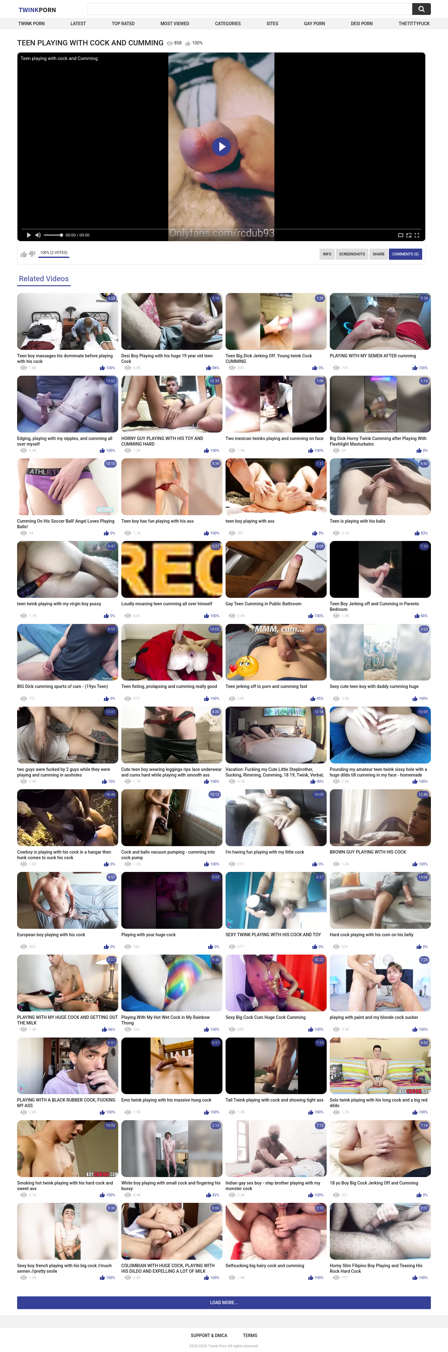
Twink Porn (31, 23)
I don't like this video (32, 254)
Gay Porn (314, 23)
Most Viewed (175, 23)
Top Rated (123, 23)
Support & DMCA (209, 1335)
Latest (78, 23)
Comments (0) (405, 254)
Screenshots (352, 254)
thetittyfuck (414, 23)
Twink (37, 9)
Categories (227, 23)
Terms (250, 1335)
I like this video (24, 254)
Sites (272, 23)
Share (379, 254)
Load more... (224, 1302)
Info (327, 254)
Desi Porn (362, 23)
